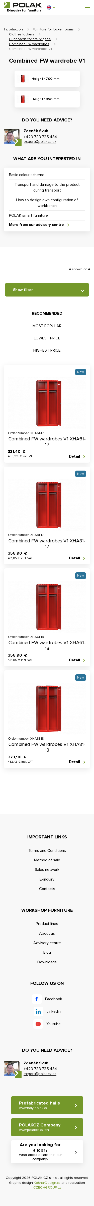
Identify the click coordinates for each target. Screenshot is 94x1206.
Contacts (47, 888)
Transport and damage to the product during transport (47, 187)
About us (47, 933)
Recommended (47, 313)
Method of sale (47, 860)
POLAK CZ (23, 5)
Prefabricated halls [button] (39, 1105)
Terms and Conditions (47, 850)
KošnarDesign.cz (47, 1183)
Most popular (47, 325)
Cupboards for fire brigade (30, 39)
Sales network (47, 869)
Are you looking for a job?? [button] (40, 1151)
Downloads (47, 962)
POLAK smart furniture (28, 215)
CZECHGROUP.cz (47, 1187)
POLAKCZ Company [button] (39, 1127)
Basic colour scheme (26, 174)
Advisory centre (47, 942)
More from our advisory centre (36, 224)
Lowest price (47, 338)
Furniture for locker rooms (53, 29)
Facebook (53, 999)
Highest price (47, 350)
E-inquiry (47, 879)
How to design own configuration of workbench (47, 203)
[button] (51, 7)
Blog (47, 952)
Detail (74, 456)
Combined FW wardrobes (29, 44)
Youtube (53, 1023)
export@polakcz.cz (40, 141)
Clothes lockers (21, 34)
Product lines (47, 923)
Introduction (13, 29)
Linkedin (54, 1011)
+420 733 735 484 (40, 136)
